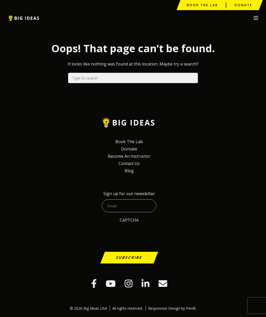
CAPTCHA (129, 220)
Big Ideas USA (24, 18)
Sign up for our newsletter (129, 193)
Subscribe (129, 257)
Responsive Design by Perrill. (172, 308)
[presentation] (44, 245)
